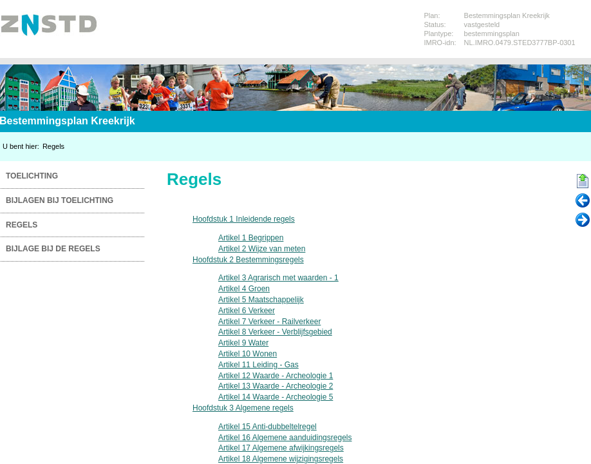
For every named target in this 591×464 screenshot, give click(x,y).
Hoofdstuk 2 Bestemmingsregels (248, 259)
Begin (582, 181)
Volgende (582, 220)
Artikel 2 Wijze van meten (261, 248)
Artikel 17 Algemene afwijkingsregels (281, 447)
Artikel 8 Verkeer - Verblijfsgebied (275, 331)
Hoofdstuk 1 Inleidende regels (243, 219)
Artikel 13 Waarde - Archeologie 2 (275, 386)
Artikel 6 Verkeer (246, 310)
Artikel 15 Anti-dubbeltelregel (267, 426)
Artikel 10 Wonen (247, 353)
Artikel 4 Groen (244, 288)
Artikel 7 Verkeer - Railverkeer (269, 321)
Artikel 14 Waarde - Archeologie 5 (275, 396)
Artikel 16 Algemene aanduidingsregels (285, 437)
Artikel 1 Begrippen (250, 237)
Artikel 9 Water (243, 342)
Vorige (582, 201)
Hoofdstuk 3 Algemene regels (243, 407)
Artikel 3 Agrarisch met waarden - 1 (278, 277)
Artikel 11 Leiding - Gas (258, 364)
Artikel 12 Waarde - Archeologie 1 (275, 375)
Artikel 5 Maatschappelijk (261, 299)
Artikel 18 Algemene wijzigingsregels (280, 458)
